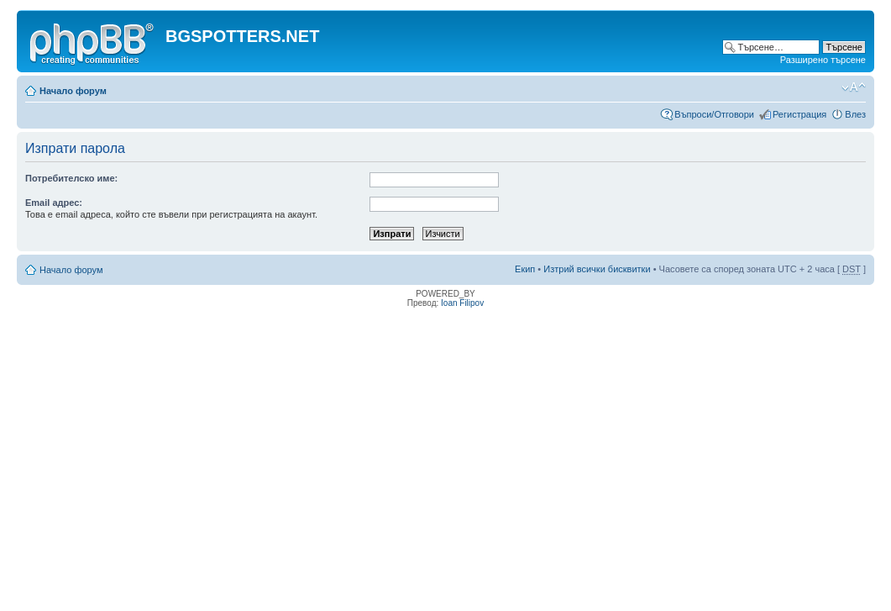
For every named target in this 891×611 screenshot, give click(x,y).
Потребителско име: (71, 178)
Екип (525, 269)
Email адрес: (53, 203)
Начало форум (73, 91)
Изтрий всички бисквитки (596, 269)
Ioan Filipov (462, 303)
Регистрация (799, 114)
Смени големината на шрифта (853, 87)
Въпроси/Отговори (714, 114)
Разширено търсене (823, 60)
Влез (855, 114)
